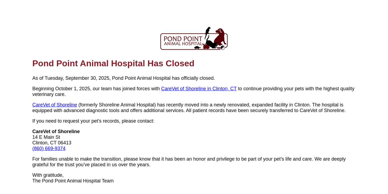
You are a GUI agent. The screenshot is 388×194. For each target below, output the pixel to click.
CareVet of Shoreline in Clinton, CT (199, 88)
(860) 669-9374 (48, 148)
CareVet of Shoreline (54, 105)
